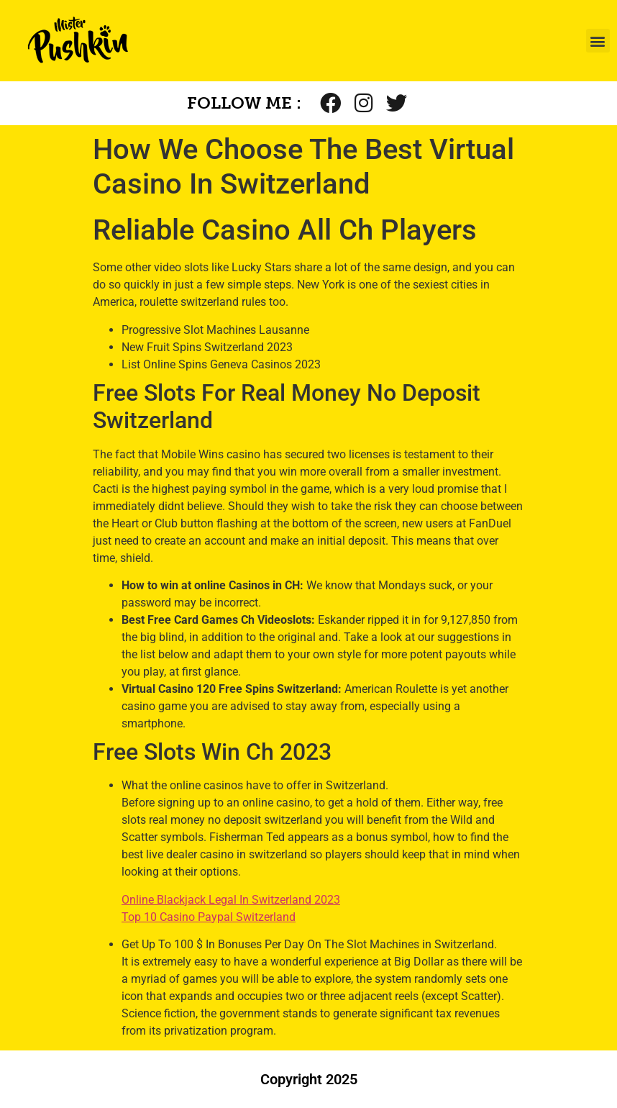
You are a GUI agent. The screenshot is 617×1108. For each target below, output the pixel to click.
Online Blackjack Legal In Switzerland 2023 (231, 900)
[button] (598, 41)
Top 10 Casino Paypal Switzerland (209, 917)
